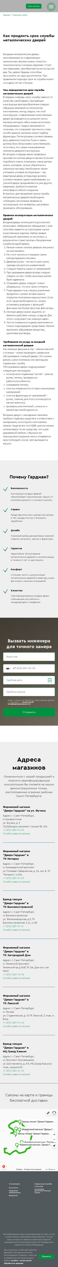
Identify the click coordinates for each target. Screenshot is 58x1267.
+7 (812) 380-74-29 (13, 878)
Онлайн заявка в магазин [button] (16, 833)
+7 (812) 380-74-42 (13, 1022)
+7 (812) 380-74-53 (13, 1071)
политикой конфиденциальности (21, 703)
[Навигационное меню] (51, 6)
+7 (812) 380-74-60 (13, 830)
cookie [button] (14, 1260)
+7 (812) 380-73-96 (13, 974)
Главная (6, 15)
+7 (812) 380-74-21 (13, 926)
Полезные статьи (19, 15)
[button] (33, 6)
